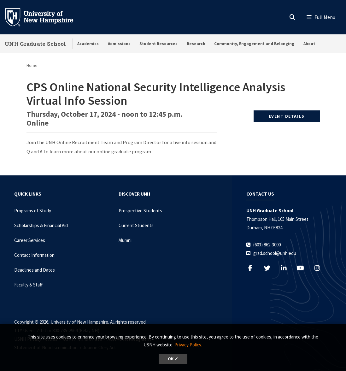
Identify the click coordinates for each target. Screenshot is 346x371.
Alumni (125, 240)
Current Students (136, 225)
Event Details (287, 116)
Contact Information (34, 255)
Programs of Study (32, 211)
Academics (88, 43)
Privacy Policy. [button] (188, 345)
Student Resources (158, 43)
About (309, 43)
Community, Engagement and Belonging (254, 43)
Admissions (119, 43)
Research (196, 43)
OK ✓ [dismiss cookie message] (173, 359)
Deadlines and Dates (34, 270)
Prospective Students (140, 211)
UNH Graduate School (35, 43)
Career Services (29, 240)
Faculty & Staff (28, 285)
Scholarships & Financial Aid (41, 225)
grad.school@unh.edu (274, 253)
